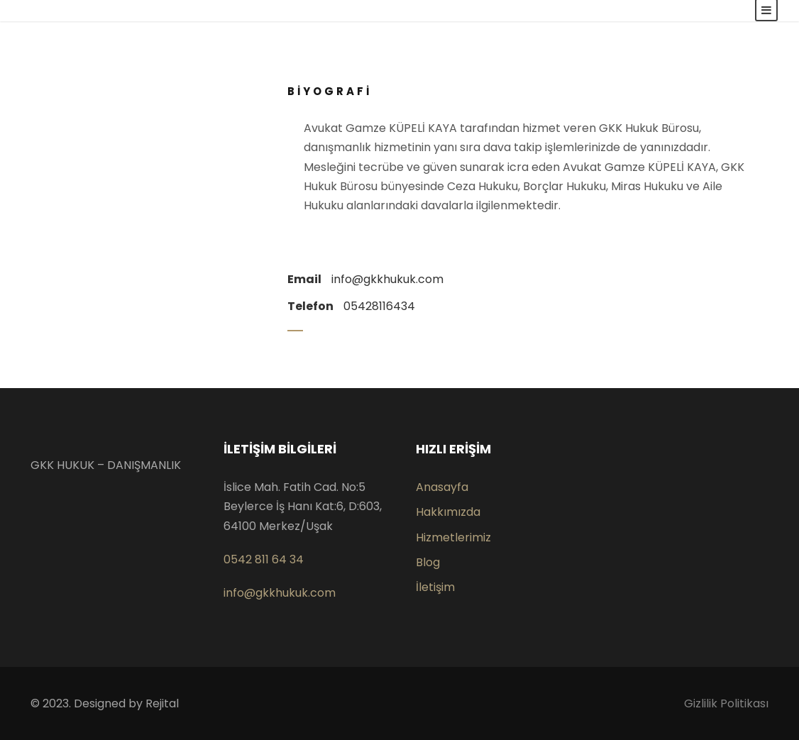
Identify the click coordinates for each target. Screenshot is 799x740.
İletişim (435, 587)
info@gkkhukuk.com (280, 593)
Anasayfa (442, 487)
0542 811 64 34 (264, 559)
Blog (428, 562)
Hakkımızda (448, 512)
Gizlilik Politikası (726, 703)
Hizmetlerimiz (453, 537)
